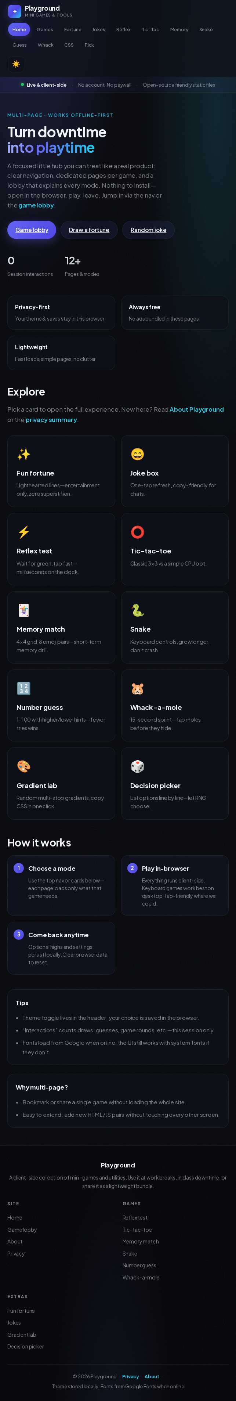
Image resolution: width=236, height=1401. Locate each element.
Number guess (139, 1265)
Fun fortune (21, 1310)
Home (19, 29)
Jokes (98, 29)
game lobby (36, 205)
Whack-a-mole (141, 1277)
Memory (179, 29)
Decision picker (25, 1346)
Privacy (16, 1253)
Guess (19, 45)
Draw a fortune (89, 229)
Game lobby (31, 229)
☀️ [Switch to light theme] (16, 64)
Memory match (141, 1241)
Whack (45, 45)
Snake (206, 29)
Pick (89, 45)
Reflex (123, 29)
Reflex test (135, 1217)
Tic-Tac (150, 29)
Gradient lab (21, 1334)
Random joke (148, 229)
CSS (69, 45)
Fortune (72, 29)
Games (45, 29)
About (14, 1241)
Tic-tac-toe (137, 1229)
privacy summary (51, 419)
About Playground (197, 409)
